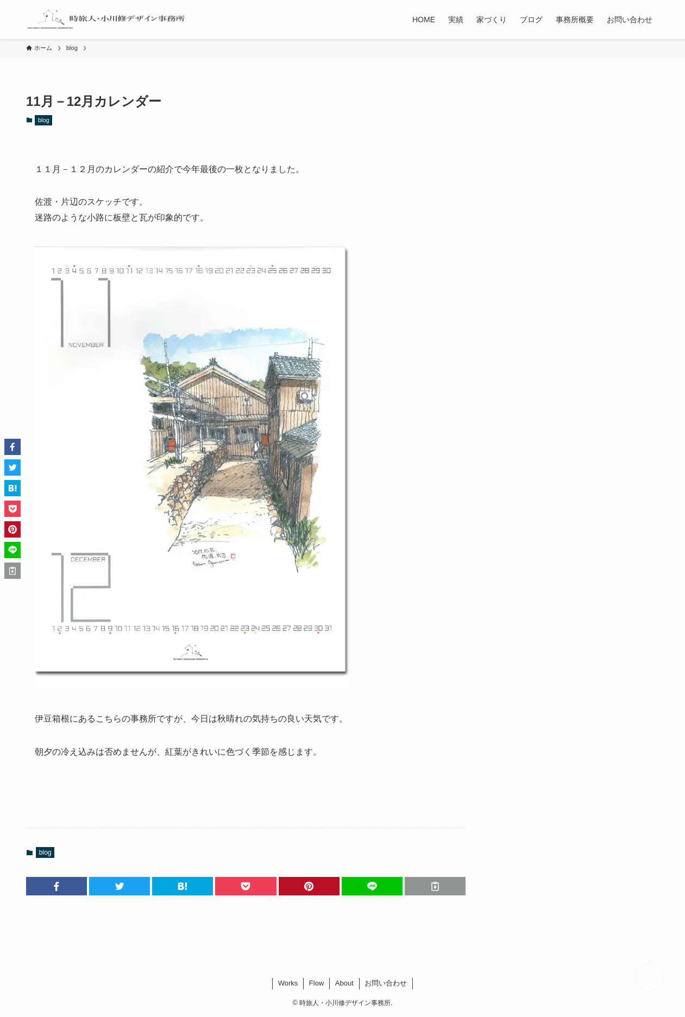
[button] (56, 886)
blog (43, 120)
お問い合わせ (386, 983)
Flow (316, 983)
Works (288, 983)
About (344, 983)
